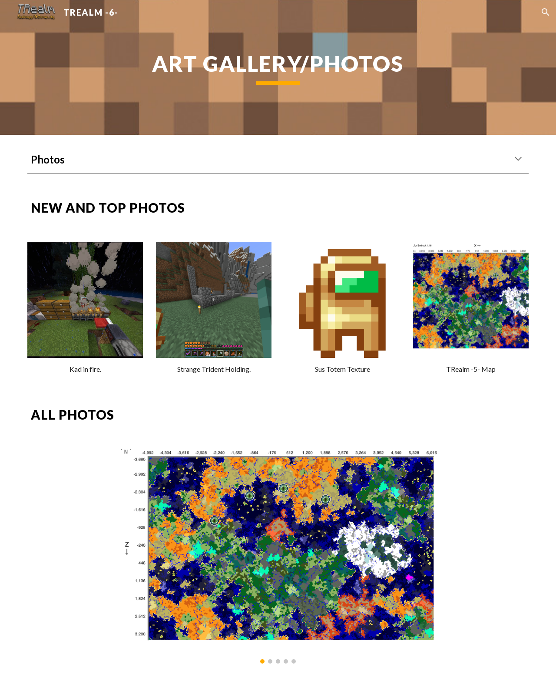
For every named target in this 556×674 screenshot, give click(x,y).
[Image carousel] (278, 556)
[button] (545, 12)
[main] (278, 67)
